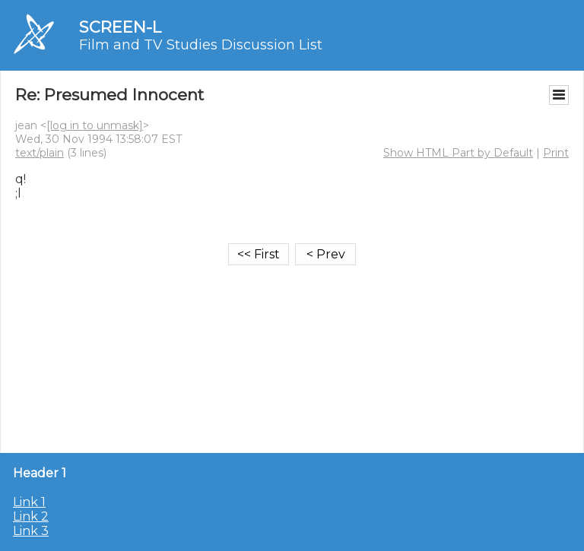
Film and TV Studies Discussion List (200, 44)
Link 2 (31, 516)
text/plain (39, 153)
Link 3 (31, 531)
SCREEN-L (120, 26)
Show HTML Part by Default (458, 153)
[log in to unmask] (94, 125)
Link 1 (29, 502)
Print (556, 153)
